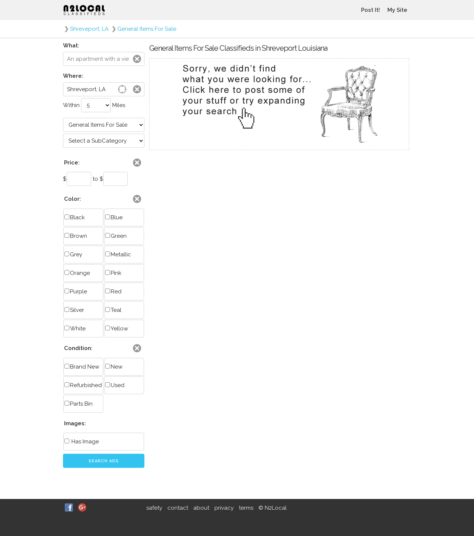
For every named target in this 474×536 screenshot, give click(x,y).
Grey (73, 254)
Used (114, 385)
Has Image (81, 441)
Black (74, 217)
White (75, 328)
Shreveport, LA (89, 29)
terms (246, 508)
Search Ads (104, 461)
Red (113, 291)
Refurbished (83, 385)
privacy (224, 508)
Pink (113, 273)
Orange (77, 273)
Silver (74, 310)
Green (116, 236)
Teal (113, 310)
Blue (114, 217)
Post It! (370, 10)
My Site (397, 10)
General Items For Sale (146, 29)
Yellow (116, 328)
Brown (75, 236)
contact (177, 508)
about (201, 508)
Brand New (81, 366)
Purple (75, 291)
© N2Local (272, 508)
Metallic (118, 254)
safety (154, 508)
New (114, 366)
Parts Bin (78, 403)
